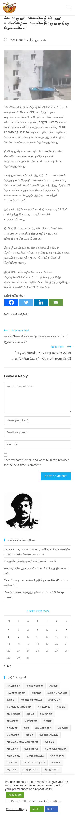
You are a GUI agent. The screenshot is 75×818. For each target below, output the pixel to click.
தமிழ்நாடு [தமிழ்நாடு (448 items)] (12, 748)
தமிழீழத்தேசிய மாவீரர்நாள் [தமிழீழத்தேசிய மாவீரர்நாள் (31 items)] (22, 741)
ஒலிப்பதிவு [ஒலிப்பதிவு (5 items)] (44, 706)
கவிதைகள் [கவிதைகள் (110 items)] (46, 713)
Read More (15, 794)
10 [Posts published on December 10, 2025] (28, 637)
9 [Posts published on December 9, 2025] (18, 637)
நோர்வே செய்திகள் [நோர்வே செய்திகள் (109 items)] (34, 762)
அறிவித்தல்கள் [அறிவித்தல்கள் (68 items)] (34, 685)
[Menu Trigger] (69, 7)
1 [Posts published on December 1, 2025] (8, 630)
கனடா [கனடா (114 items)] (30, 713)
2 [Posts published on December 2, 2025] (18, 630)
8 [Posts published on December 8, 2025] (8, 637)
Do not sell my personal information (35, 801)
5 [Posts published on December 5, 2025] (47, 630)
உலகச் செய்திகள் (19, 314)
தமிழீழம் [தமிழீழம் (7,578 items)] (49, 741)
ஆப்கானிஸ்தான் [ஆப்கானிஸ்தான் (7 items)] (16, 692)
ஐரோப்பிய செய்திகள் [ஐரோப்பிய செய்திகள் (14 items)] (19, 706)
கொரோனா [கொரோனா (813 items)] (31, 720)
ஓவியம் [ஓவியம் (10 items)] (61, 706)
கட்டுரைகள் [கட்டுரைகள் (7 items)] (13, 713)
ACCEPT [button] (37, 809)
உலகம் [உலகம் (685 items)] (11, 699)
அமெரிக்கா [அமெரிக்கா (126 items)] (13, 685)
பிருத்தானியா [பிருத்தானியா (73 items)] (51, 769)
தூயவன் (40, 40)
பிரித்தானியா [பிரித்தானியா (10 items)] (30, 769)
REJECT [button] (51, 809)
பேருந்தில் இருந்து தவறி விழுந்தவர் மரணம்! (30, 561)
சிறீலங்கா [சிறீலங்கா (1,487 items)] (12, 727)
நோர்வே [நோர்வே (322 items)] (12, 762)
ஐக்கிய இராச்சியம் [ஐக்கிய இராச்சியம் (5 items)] (31, 699)
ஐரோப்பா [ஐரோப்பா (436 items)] (54, 699)
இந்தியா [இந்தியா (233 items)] (36, 692)
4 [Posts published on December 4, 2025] (37, 630)
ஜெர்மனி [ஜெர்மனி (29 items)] (63, 727)
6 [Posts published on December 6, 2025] (56, 630)
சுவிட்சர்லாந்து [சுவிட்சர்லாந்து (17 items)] (43, 727)
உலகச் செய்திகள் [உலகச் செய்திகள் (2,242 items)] (57, 692)
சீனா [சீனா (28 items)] (26, 727)
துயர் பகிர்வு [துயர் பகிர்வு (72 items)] (13, 755)
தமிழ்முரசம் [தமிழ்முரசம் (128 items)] (31, 748)
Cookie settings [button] (16, 809)
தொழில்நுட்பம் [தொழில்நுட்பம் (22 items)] (35, 755)
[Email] (56, 302)
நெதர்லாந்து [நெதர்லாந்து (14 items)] (57, 755)
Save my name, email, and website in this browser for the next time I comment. (36, 462)
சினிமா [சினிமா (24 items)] (47, 720)
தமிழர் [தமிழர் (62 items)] (29, 734)
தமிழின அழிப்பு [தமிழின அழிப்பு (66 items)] (48, 734)
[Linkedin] (41, 302)
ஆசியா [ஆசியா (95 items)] (53, 685)
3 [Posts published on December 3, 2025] (28, 630)
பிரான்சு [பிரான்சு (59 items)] (55, 762)
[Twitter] (26, 302)
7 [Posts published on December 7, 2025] (66, 630)
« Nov (7, 665)
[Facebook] (11, 302)
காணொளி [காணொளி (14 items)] (12, 720)
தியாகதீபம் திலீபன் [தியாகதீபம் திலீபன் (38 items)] (55, 748)
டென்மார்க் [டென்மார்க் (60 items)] (13, 734)
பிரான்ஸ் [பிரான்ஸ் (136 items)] (12, 769)
